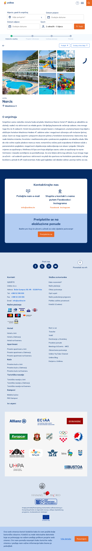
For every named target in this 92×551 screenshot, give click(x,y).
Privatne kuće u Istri (15, 364)
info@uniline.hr (28, 207)
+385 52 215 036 (17, 297)
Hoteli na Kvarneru (14, 340)
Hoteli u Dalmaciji (14, 337)
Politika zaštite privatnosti (59, 301)
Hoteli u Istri (12, 333)
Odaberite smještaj (11, 39)
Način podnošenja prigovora (60, 297)
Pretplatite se (46, 234)
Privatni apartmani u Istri (16, 349)
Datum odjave (13, 22)
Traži (79, 26)
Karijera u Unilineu (56, 361)
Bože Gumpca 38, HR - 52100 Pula (28, 289)
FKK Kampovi (12, 398)
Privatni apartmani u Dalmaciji (19, 352)
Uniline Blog (53, 357)
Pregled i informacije (32, 39)
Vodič (51, 335)
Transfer (52, 332)
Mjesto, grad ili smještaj (17, 12)
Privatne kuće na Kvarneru (17, 371)
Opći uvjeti (53, 293)
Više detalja (66, 539)
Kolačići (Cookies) (55, 304)
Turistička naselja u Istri (16, 379)
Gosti (43, 22)
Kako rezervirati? (55, 282)
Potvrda (70, 39)
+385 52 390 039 (17, 293)
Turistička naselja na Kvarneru (19, 386)
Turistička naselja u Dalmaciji (18, 383)
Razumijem (81, 539)
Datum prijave (52, 12)
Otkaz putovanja (55, 289)
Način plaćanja (54, 286)
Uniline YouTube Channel (58, 354)
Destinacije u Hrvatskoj (58, 339)
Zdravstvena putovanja (58, 350)
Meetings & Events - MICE (59, 346)
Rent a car (53, 328)
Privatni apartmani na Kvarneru (19, 356)
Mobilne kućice (12, 395)
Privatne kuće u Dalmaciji (17, 368)
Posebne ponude (55, 343)
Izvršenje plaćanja (51, 39)
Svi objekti (11, 403)
